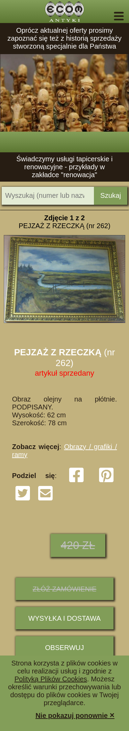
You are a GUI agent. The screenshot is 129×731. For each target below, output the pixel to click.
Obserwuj (64, 647)
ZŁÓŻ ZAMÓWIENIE (65, 589)
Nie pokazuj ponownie (75, 715)
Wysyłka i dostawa (64, 618)
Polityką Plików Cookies (50, 679)
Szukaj (110, 195)
